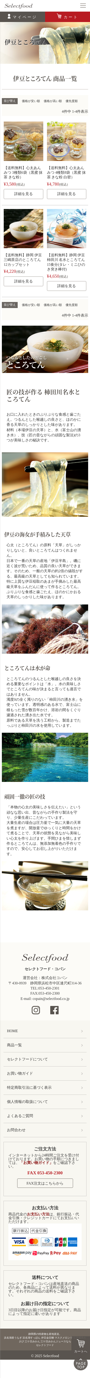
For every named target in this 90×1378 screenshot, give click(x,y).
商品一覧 (14, 1045)
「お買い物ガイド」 (36, 1163)
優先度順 (72, 101)
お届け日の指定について (45, 1303)
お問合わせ (16, 1130)
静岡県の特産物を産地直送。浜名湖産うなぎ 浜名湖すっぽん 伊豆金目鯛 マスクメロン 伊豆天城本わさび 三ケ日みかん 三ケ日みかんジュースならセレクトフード (45, 1339)
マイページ (25, 17)
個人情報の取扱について (27, 1102)
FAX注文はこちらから (45, 1183)
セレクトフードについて (27, 1059)
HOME (12, 1031)
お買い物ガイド (20, 1073)
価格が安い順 (31, 101)
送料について (45, 1277)
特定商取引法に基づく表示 (29, 1087)
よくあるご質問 (20, 1116)
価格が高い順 (53, 101)
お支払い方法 (45, 1207)
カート (71, 17)
